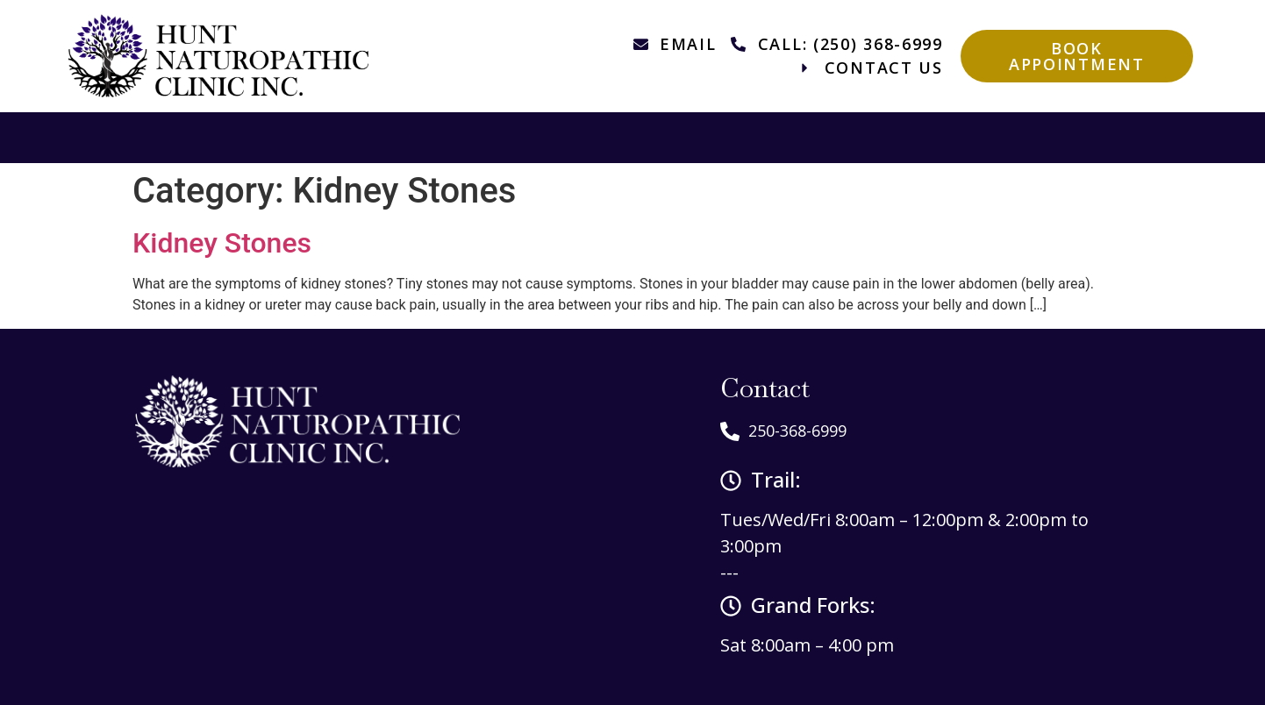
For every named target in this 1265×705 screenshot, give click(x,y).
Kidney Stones (221, 243)
